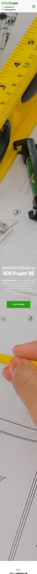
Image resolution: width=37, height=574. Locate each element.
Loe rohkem (18, 304)
